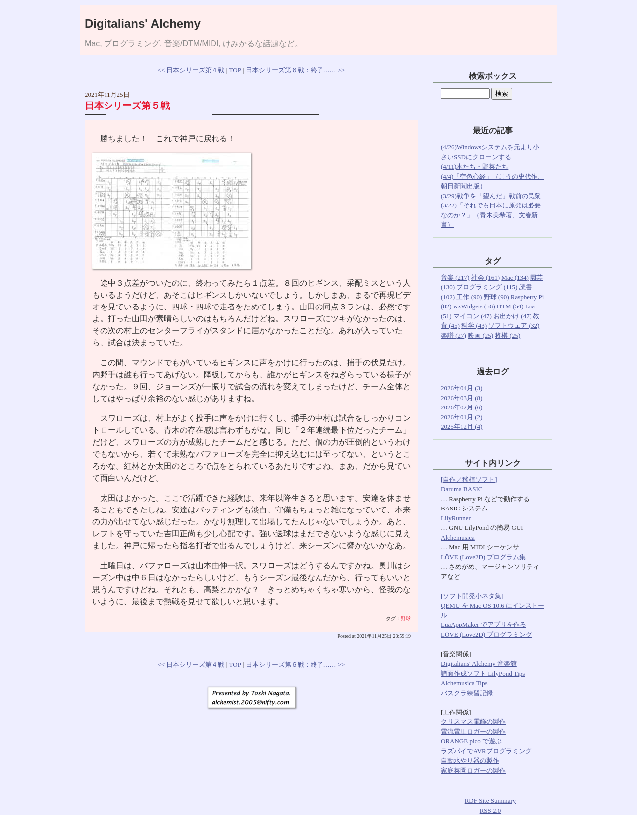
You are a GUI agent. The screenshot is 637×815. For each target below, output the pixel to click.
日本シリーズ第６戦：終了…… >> (295, 70)
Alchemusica (458, 537)
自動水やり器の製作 (470, 760)
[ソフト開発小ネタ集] (472, 596)
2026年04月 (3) (461, 388)
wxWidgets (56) (474, 306)
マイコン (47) (472, 316)
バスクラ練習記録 (467, 693)
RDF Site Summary (490, 800)
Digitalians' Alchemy (143, 23)
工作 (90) (469, 297)
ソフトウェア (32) (513, 325)
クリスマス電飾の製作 (473, 721)
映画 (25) (480, 335)
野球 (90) (496, 297)
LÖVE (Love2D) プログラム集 (483, 557)
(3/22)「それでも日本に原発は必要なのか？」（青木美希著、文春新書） (491, 215)
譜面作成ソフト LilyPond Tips (483, 673)
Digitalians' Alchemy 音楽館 (479, 663)
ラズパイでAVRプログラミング (486, 751)
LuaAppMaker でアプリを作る (483, 624)
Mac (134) (515, 277)
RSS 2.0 (490, 810)
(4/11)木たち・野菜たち (474, 166)
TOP (235, 70)
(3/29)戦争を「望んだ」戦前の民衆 (491, 196)
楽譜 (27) (453, 335)
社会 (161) (485, 277)
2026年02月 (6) (461, 407)
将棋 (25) (507, 335)
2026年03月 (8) (461, 398)
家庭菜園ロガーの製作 (473, 770)
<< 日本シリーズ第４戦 (191, 70)
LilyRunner (456, 518)
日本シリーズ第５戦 (127, 106)
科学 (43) (474, 325)
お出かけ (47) (512, 316)
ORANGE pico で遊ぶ (471, 741)
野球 (406, 618)
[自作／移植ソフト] (469, 479)
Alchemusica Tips (464, 683)
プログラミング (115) (486, 287)
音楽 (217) (455, 277)
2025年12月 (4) (461, 426)
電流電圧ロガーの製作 (473, 731)
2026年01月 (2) (461, 417)
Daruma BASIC (461, 489)
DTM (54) (510, 306)
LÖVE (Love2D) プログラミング (486, 634)
